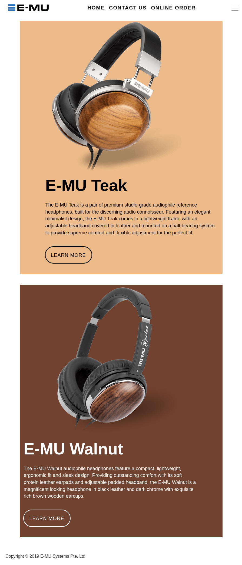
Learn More (68, 255)
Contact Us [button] (128, 8)
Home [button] (96, 8)
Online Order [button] (173, 8)
